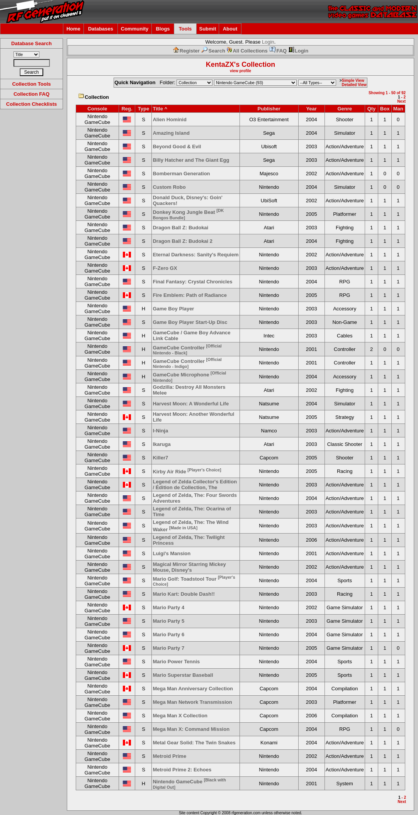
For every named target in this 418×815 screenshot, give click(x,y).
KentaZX (220, 64)
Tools (185, 29)
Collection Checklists (31, 104)
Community (135, 29)
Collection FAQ (31, 94)
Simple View (353, 80)
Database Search (31, 43)
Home (73, 29)
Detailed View (354, 85)
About (230, 29)
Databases (100, 29)
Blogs (163, 29)
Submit (207, 29)
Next (401, 101)
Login (268, 42)
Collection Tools (31, 84)
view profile (240, 71)
